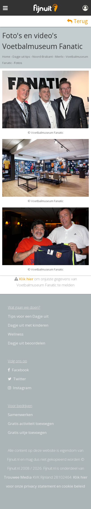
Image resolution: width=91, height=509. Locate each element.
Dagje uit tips (21, 57)
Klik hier (26, 278)
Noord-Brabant (42, 57)
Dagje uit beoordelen (26, 343)
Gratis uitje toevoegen (27, 432)
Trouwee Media (18, 477)
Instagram (19, 387)
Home (6, 57)
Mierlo (59, 57)
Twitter (17, 378)
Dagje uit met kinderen (28, 325)
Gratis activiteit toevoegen (31, 423)
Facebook (18, 369)
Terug (77, 21)
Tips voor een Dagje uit (28, 316)
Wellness (15, 334)
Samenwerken (20, 414)
